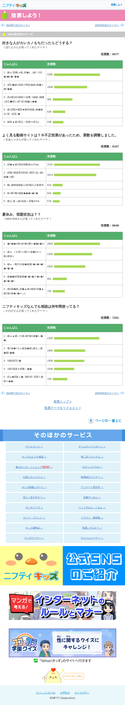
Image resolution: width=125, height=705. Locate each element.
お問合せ (65, 692)
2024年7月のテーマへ (18, 25)
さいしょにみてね (45, 692)
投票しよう (116, 4)
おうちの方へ (82, 692)
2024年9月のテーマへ (107, 25)
